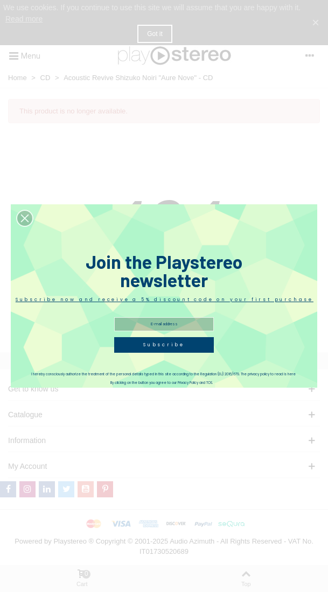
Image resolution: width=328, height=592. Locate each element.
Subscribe (164, 344)
